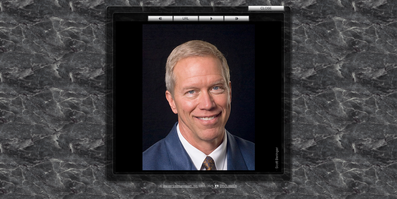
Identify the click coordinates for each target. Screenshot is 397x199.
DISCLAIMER (228, 186)
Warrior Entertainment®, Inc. (180, 186)
